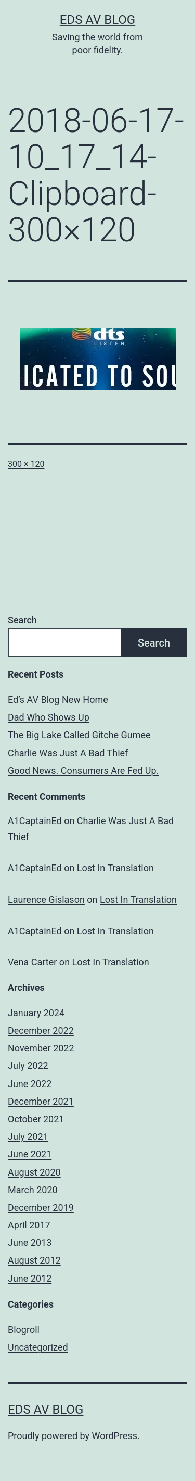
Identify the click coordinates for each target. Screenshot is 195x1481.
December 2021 (41, 1101)
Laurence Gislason (46, 899)
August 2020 (34, 1172)
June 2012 (29, 1278)
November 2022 (41, 1048)
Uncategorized (38, 1347)
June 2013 (29, 1242)
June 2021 (29, 1154)
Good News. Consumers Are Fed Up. (83, 770)
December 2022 (41, 1030)
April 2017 (29, 1225)
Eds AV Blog (97, 19)
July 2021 (28, 1136)
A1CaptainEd (35, 820)
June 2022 (29, 1083)
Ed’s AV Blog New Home (58, 699)
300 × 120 (26, 464)
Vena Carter (32, 962)
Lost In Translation (115, 867)
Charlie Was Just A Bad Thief (68, 752)
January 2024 (36, 1012)
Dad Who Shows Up (48, 717)
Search (22, 619)
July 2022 (28, 1065)
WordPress (114, 1435)
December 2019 (41, 1207)
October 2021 (36, 1118)
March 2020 (33, 1189)
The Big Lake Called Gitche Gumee (79, 734)
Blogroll (24, 1329)
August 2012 (34, 1260)
